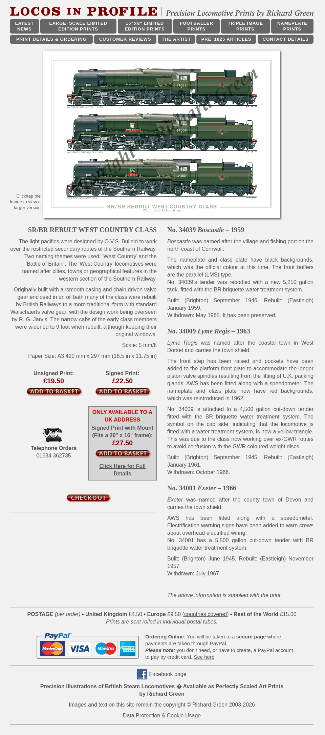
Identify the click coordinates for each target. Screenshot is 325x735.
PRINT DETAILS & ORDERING (51, 39)
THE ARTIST (176, 39)
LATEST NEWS (24, 26)
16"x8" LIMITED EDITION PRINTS (145, 26)
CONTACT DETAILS (286, 39)
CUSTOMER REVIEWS (125, 39)
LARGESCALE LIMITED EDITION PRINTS (78, 26)
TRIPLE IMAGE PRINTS (245, 26)
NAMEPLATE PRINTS (292, 26)
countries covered (205, 614)
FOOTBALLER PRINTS (196, 26)
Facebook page (167, 674)
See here (204, 657)
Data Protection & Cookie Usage (162, 715)
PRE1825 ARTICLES (226, 39)
